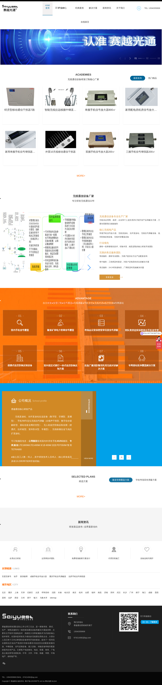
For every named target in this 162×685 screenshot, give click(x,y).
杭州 (81, 592)
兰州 (23, 598)
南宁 (137, 592)
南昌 (100, 592)
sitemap (53, 598)
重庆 (10, 592)
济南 (106, 592)
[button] (130, 58)
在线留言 (85, 20)
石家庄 (30, 592)
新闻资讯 (107, 6)
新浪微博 (24, 576)
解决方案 (93, 6)
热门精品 (152, 78)
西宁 (29, 598)
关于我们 (120, 6)
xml (40, 681)
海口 (144, 592)
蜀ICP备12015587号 (31, 681)
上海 (16, 592)
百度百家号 (6, 576)
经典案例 (79, 6)
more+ (81, 175)
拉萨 (10, 598)
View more (88, 458)
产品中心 (62, 6)
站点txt (54, 681)
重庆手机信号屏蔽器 (57, 576)
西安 (16, 598)
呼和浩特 (45, 592)
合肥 (87, 592)
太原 (37, 592)
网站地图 (48, 681)
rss (43, 681)
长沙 (125, 592)
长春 (60, 592)
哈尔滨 (67, 592)
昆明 (4, 598)
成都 (150, 592)
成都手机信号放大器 (38, 576)
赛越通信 (14, 681)
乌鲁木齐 (43, 598)
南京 (74, 592)
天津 (23, 592)
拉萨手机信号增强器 (77, 576)
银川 (35, 598)
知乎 (16, 576)
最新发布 (137, 78)
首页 (47, 6)
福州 (93, 592)
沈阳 (53, 592)
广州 (131, 592)
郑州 (112, 592)
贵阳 (156, 592)
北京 (4, 592)
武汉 (119, 592)
